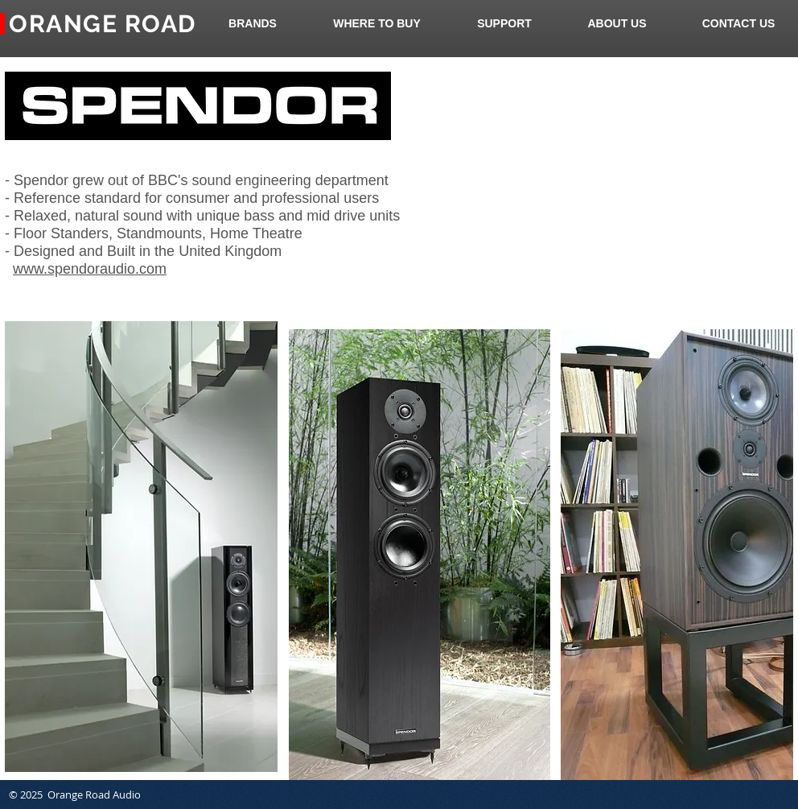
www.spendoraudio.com (90, 269)
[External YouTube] (600, 184)
